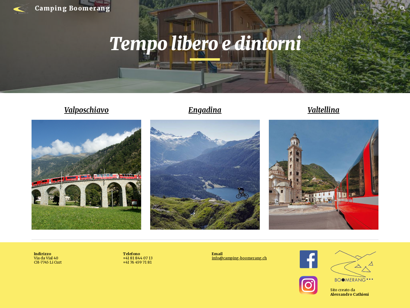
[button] (403, 8)
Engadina (204, 110)
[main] (205, 46)
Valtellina (323, 110)
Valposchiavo (86, 110)
